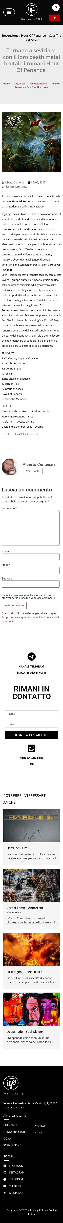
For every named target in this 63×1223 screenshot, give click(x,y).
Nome (6, 551)
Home (6, 83)
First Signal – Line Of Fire (24, 972)
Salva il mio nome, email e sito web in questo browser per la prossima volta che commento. (29, 596)
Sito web (7, 578)
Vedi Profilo (32, 471)
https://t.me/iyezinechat (31, 672)
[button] (9, 12)
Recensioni (19, 83)
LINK (31, 764)
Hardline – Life (17, 848)
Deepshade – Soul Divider (25, 1032)
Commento (9, 508)
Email (6, 565)
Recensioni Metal (38, 83)
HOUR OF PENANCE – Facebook (20, 434)
